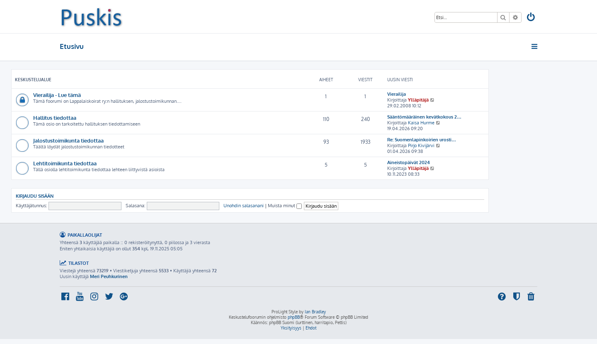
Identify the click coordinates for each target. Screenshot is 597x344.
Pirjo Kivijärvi (421, 145)
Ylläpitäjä (418, 100)
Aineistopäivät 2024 (408, 162)
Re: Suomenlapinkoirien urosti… (421, 140)
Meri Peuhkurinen (109, 276)
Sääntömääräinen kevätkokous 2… (424, 117)
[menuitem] (531, 18)
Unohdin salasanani (243, 205)
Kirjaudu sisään (34, 196)
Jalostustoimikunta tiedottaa (68, 140)
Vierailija (396, 94)
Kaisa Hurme (421, 123)
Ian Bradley (315, 311)
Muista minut (285, 205)
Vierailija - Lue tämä (57, 94)
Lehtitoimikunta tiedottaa (65, 163)
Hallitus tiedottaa (54, 117)
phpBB (294, 317)
